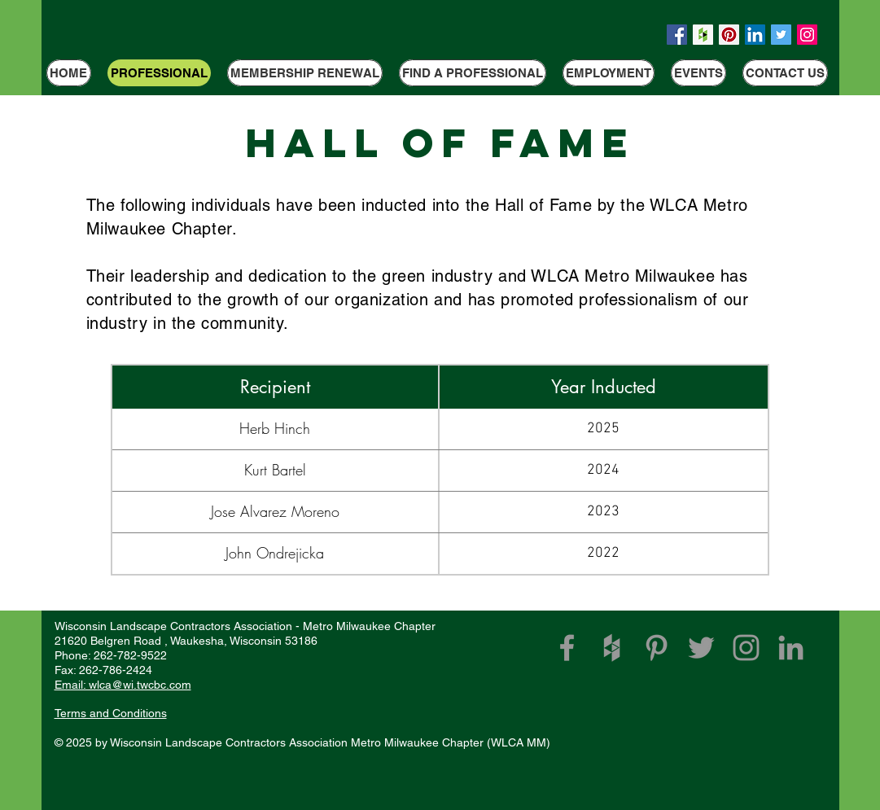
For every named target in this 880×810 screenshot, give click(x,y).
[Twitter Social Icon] (781, 34)
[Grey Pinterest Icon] (656, 647)
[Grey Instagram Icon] (746, 647)
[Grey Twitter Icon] (701, 647)
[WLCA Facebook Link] (566, 647)
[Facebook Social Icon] (677, 34)
